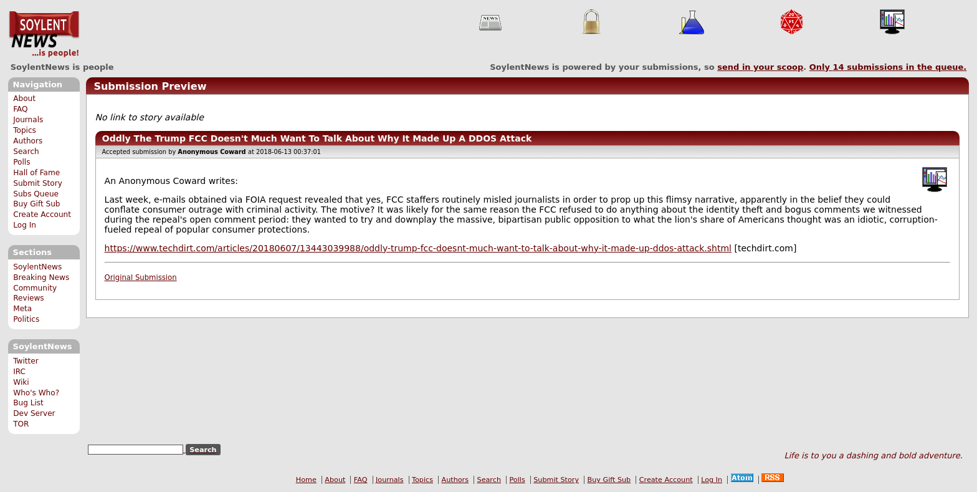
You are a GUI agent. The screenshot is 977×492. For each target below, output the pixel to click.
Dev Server (34, 413)
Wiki (21, 382)
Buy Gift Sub (36, 204)
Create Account (42, 214)
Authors (27, 141)
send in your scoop (760, 67)
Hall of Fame (36, 172)
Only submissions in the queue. (888, 67)
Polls (21, 162)
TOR (21, 424)
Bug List (28, 402)
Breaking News (41, 277)
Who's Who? (36, 392)
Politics (26, 319)
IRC (19, 371)
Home (306, 480)
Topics (24, 130)
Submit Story (37, 183)
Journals (28, 119)
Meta (22, 308)
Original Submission (141, 277)
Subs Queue (36, 194)
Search (26, 151)
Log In (24, 225)
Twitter (25, 361)
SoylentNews (44, 34)
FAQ (20, 109)
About (24, 98)
